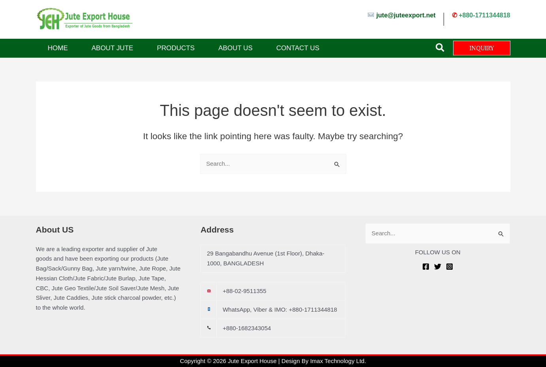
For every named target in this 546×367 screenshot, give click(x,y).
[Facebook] (425, 266)
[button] (440, 48)
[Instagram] (449, 266)
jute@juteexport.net (406, 15)
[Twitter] (437, 266)
